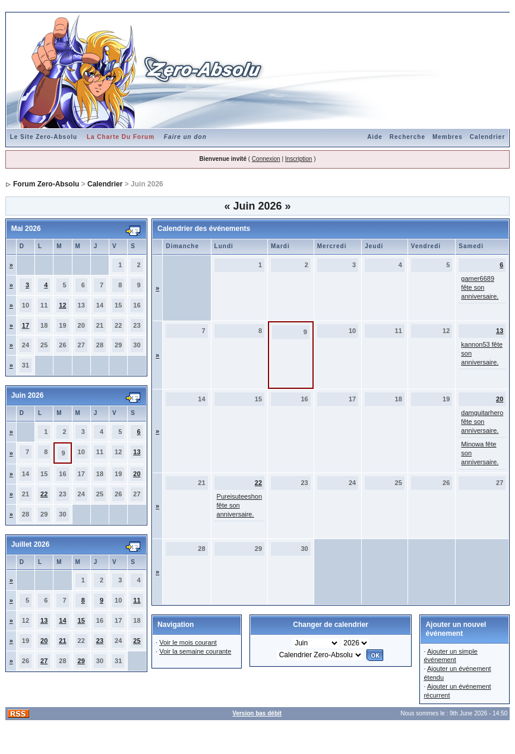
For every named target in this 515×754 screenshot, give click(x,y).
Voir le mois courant (188, 642)
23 (99, 640)
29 (81, 660)
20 (136, 473)
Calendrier (487, 137)
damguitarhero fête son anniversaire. (482, 421)
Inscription (298, 159)
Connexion (266, 159)
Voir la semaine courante (195, 651)
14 (62, 620)
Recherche (407, 137)
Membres (447, 137)
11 (136, 600)
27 (44, 660)
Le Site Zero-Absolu (43, 137)
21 (62, 640)
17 (25, 325)
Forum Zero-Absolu (46, 184)
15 (81, 620)
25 (136, 640)
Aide (375, 137)
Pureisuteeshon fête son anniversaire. (239, 505)
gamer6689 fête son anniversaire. (479, 287)
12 (62, 305)
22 (44, 494)
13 (136, 451)
